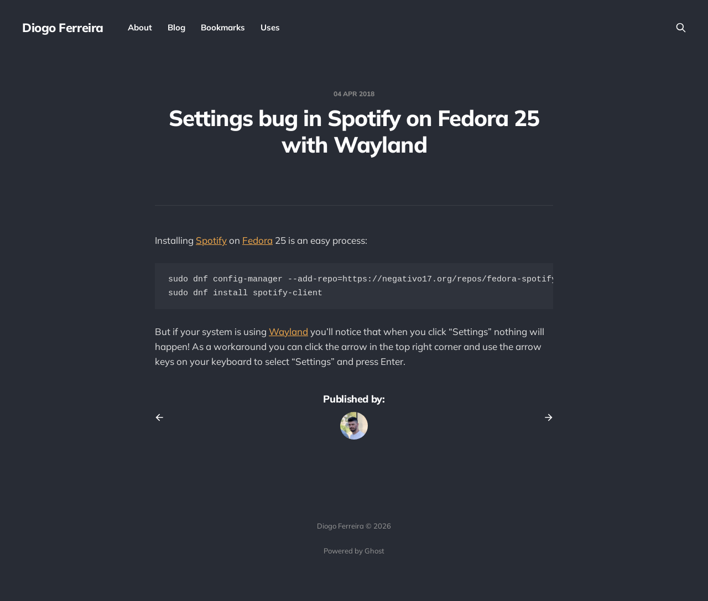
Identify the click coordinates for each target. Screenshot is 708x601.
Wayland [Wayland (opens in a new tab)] (288, 333)
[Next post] (545, 419)
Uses (270, 27)
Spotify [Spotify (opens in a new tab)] (211, 240)
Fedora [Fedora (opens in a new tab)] (257, 240)
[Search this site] (681, 27)
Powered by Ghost (354, 550)
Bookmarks (223, 27)
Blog (176, 27)
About (140, 27)
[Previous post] (163, 419)
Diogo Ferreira (62, 28)
